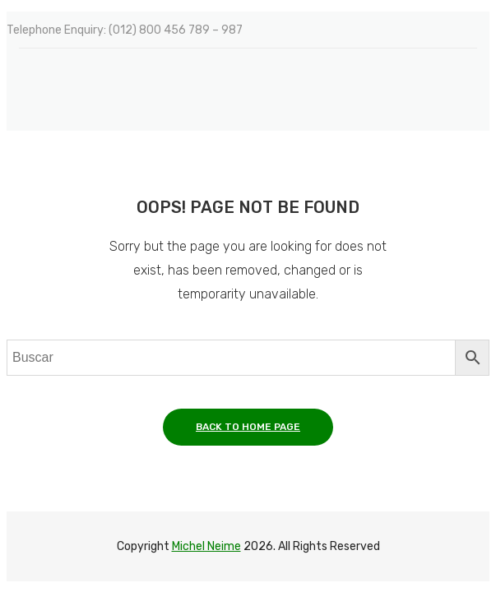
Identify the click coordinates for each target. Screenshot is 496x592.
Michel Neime (206, 546)
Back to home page (248, 426)
